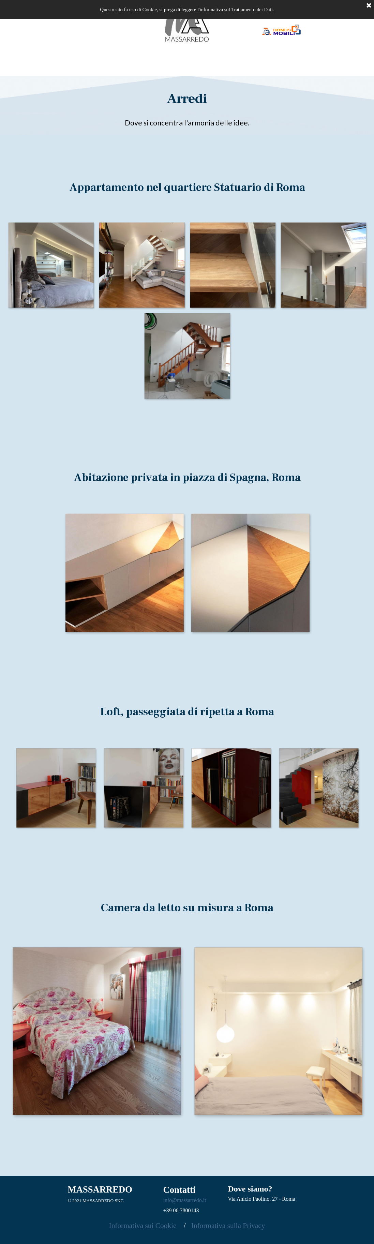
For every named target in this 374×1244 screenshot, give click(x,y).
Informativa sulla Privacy (228, 1225)
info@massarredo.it (184, 1200)
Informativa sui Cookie (144, 1225)
